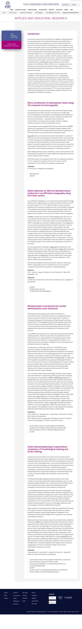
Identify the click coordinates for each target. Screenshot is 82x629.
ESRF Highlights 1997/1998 (53, 12)
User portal (16, 595)
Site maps (25, 593)
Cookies (6, 598)
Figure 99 (30, 136)
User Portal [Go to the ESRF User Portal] (65, 4)
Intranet (15, 604)
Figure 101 (63, 249)
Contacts (25, 595)
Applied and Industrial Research (11, 45)
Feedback (34, 595)
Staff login (15, 601)
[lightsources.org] (52, 602)
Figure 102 (44, 255)
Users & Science (32, 10)
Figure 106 (53, 402)
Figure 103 (60, 358)
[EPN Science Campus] (60, 598)
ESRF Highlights (39, 12)
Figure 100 (53, 247)
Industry (51, 10)
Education (59, 10)
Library (15, 593)
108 (29, 539)
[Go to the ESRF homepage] (8, 4)
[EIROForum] (52, 598)
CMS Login (34, 604)
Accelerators (43, 10)
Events (66, 10)
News (11, 10)
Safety (15, 598)
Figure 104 (62, 378)
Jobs (71, 10)
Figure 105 (40, 396)
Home (4, 12)
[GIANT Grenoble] (69, 598)
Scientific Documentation (26, 12)
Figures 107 (65, 536)
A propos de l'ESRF (20, 10)
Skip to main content (76, 0)
